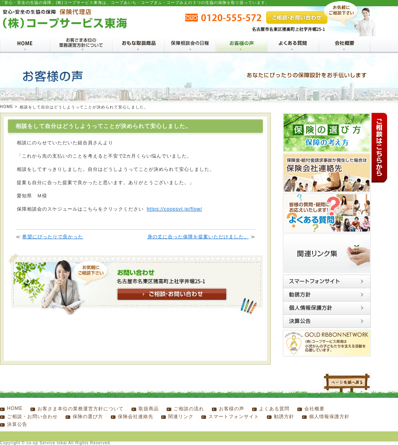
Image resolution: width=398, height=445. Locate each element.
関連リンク (181, 416)
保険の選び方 (88, 416)
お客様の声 (231, 408)
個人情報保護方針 (329, 416)
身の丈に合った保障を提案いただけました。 (198, 236)
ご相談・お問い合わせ (32, 416)
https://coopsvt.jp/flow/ (174, 209)
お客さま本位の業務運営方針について (80, 408)
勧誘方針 (284, 416)
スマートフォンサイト (233, 416)
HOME (6, 107)
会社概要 (314, 408)
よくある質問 (274, 408)
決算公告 (17, 424)
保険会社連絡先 (135, 416)
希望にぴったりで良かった (52, 236)
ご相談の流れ (189, 408)
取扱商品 (149, 408)
